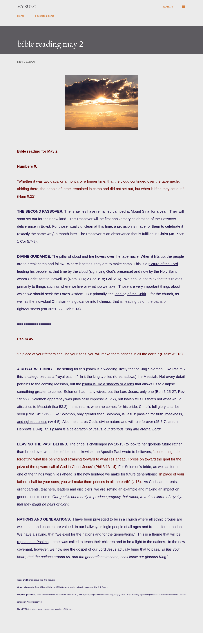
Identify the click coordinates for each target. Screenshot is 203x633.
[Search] (167, 6)
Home (20, 15)
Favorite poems (44, 15)
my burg (26, 6)
